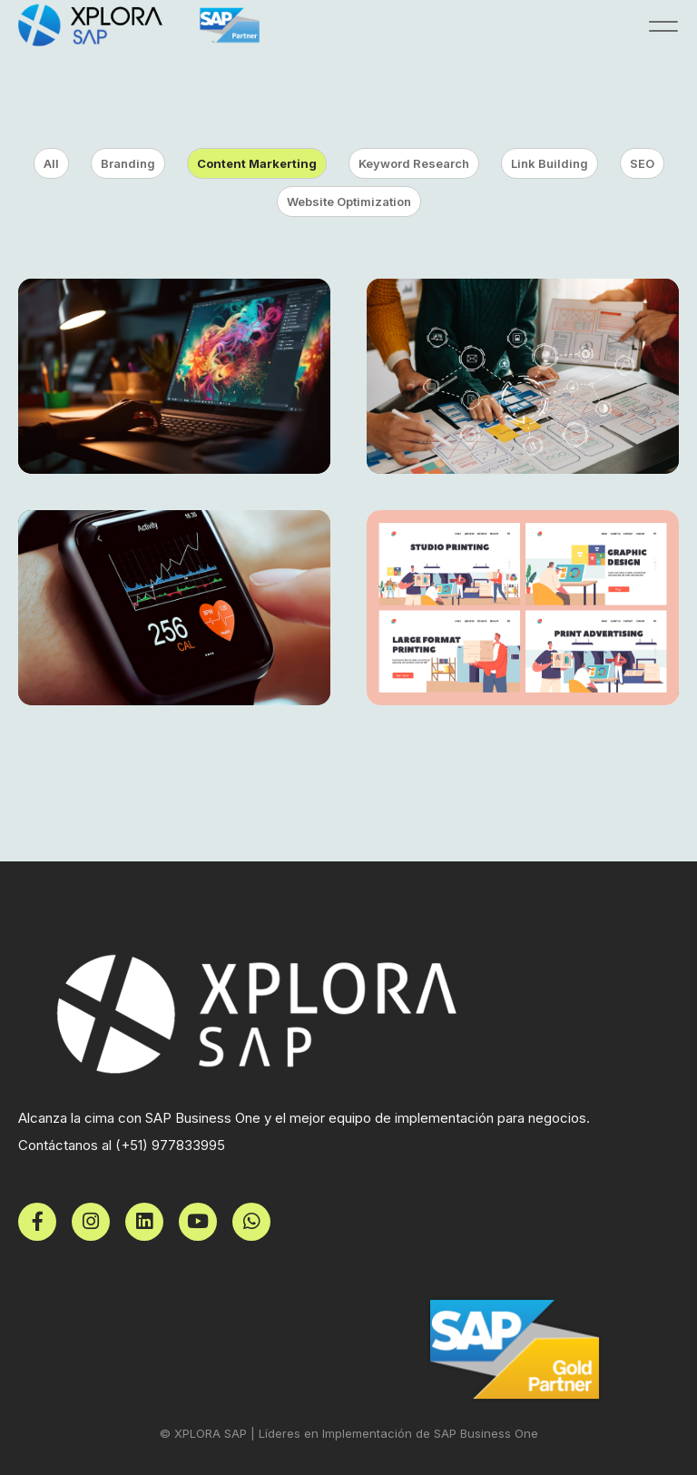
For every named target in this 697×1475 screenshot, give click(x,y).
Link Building (549, 163)
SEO (642, 163)
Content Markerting (257, 163)
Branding (128, 163)
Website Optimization (349, 201)
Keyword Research (413, 163)
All (51, 163)
